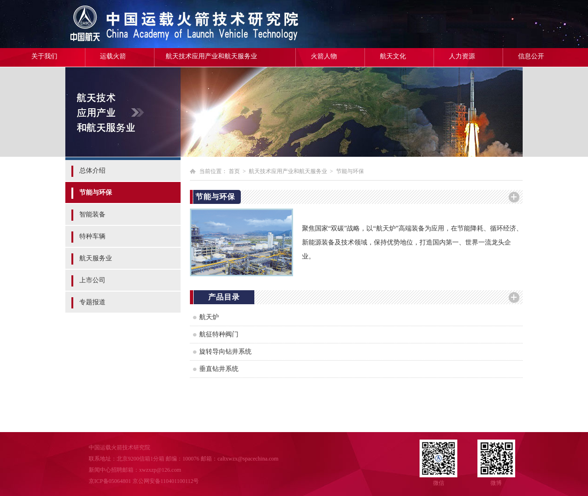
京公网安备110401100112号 (166, 481)
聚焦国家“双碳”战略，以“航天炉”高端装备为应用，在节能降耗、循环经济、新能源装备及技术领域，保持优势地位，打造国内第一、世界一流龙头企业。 (412, 242)
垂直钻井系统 (218, 368)
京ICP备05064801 (110, 481)
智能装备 (92, 214)
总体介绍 (92, 170)
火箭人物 (324, 56)
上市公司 (92, 280)
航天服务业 (95, 258)
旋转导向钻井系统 (225, 351)
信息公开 (531, 56)
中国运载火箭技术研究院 (133, 24)
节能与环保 (95, 192)
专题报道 (92, 302)
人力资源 (462, 56)
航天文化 (393, 56)
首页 (234, 171)
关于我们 (44, 56)
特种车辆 (92, 236)
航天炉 (209, 317)
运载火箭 (113, 56)
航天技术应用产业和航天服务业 (211, 56)
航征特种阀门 (218, 334)
